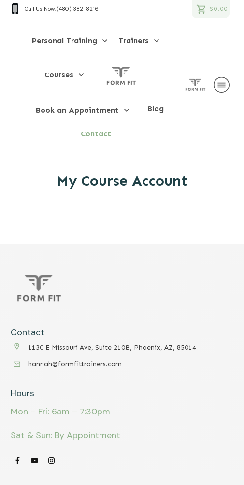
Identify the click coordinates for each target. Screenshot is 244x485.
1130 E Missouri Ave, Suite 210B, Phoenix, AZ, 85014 (112, 347)
